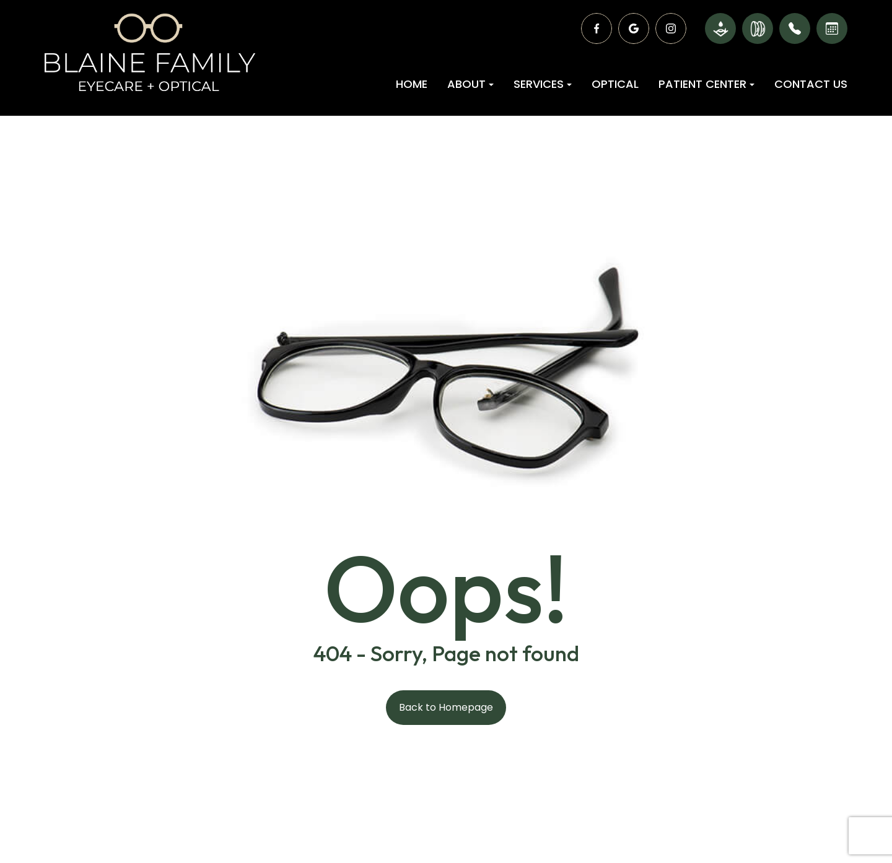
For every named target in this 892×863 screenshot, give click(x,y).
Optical (615, 84)
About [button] (470, 84)
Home (411, 84)
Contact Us (810, 84)
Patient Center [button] (706, 84)
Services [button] (543, 84)
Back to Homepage (446, 707)
